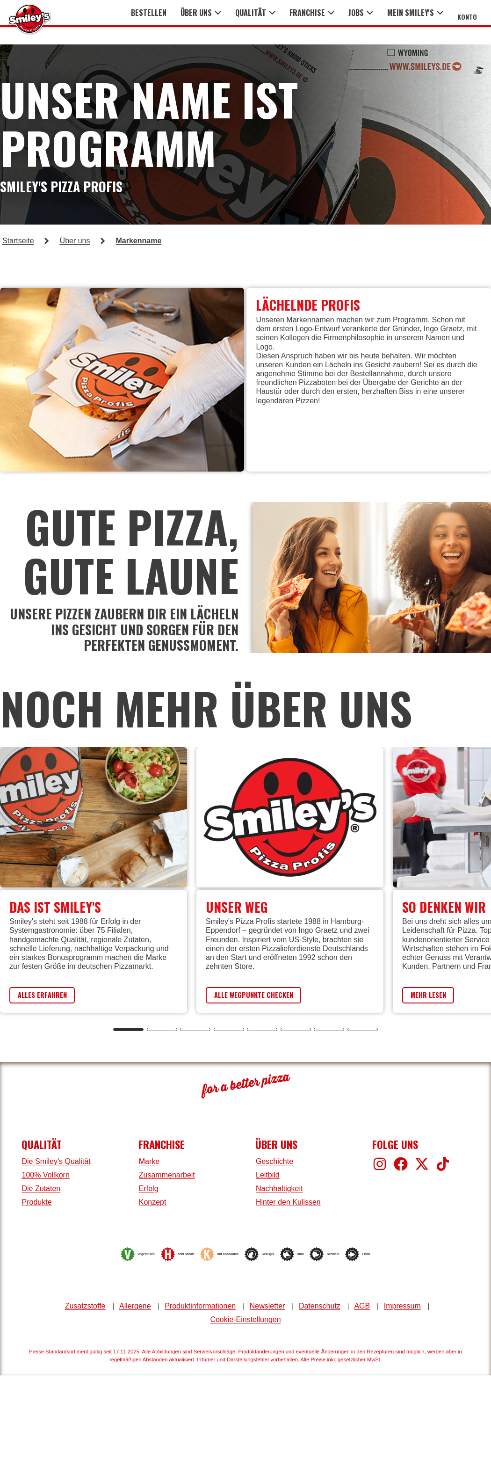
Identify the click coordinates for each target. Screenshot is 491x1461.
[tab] (128, 1030)
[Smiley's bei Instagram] (379, 1164)
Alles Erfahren (49, 995)
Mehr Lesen (433, 995)
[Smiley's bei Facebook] (400, 1164)
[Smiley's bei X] (421, 1164)
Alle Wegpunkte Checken (263, 995)
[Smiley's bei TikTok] (442, 1164)
